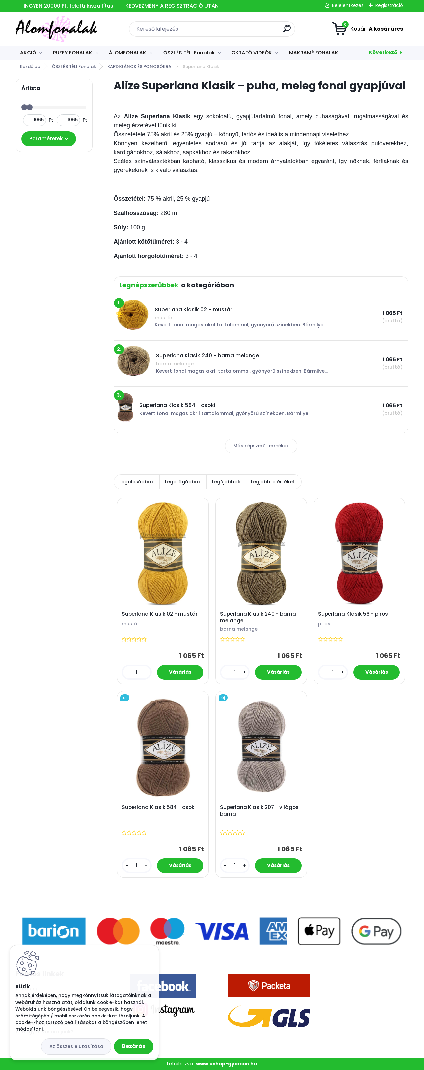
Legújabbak (226, 482)
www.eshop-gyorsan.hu (226, 1063)
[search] (287, 31)
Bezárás (133, 1046)
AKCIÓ (28, 52)
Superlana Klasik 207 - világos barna (259, 810)
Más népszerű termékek (261, 446)
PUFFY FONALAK (72, 52)
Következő (383, 52)
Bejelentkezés (348, 5)
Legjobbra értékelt (273, 482)
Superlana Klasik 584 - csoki (159, 807)
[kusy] (137, 672)
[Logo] (56, 29)
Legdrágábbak (183, 482)
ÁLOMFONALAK (127, 52)
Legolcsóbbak (136, 482)
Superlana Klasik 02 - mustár (160, 614)
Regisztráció (389, 5)
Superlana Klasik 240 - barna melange (258, 617)
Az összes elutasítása (76, 1046)
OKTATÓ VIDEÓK (251, 52)
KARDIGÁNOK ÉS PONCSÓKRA (139, 66)
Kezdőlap (30, 66)
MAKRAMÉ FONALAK (313, 52)
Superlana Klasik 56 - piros (353, 614)
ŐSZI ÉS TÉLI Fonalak (189, 52)
